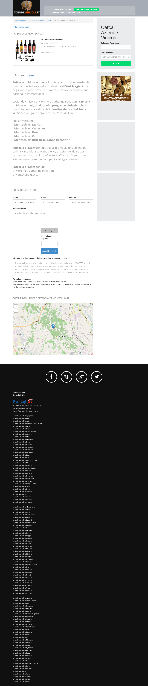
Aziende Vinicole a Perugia (22, 473)
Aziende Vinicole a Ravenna (23, 572)
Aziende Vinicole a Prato (21, 661)
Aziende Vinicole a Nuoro (22, 556)
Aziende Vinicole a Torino (22, 494)
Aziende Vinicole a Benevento (23, 515)
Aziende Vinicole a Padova (22, 650)
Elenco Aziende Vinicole (41, 21)
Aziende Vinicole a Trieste (22, 588)
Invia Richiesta (49, 251)
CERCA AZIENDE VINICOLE (61, 9)
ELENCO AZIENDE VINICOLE (86, 9)
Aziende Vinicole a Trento (22, 676)
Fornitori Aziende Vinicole (22, 408)
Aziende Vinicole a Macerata (23, 549)
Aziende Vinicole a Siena (21, 489)
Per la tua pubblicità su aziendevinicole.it (27, 406)
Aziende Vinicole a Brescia (22, 429)
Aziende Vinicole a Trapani (22, 585)
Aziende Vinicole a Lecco (21, 455)
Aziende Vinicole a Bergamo (23, 606)
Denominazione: (108, 53)
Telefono (72, 197)
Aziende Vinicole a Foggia (22, 536)
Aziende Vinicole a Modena (22, 554)
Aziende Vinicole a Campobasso (24, 522)
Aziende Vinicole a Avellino (22, 512)
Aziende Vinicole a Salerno (22, 486)
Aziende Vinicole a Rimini (22, 575)
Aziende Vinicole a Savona (22, 669)
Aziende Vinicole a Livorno (22, 546)
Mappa (31, 75)
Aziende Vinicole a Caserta (22, 434)
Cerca (116, 63)
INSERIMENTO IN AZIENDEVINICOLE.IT (66, 12)
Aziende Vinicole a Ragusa (22, 481)
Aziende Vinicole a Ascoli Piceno (24, 601)
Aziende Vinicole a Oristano (23, 559)
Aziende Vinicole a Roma (21, 666)
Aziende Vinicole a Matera (22, 551)
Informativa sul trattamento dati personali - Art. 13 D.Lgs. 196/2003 (41, 258)
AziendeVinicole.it (22, 21)
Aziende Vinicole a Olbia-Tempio (24, 468)
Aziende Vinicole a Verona (22, 682)
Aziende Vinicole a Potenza (22, 570)
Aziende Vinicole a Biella (21, 426)
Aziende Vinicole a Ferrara (22, 624)
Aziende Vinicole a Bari (21, 603)
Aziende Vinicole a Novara (22, 465)
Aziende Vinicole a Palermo (22, 471)
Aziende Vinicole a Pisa (21, 567)
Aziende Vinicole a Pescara (22, 655)
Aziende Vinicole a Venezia (22, 499)
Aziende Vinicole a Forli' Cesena (24, 627)
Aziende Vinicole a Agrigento (23, 416)
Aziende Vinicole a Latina (22, 543)
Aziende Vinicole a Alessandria (24, 507)
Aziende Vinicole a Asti (21, 421)
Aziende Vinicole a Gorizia (22, 629)
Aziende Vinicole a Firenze (22, 444)
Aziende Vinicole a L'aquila (22, 632)
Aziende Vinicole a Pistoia (22, 658)
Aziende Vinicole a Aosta (21, 418)
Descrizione (19, 75)
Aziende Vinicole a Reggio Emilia (24, 484)
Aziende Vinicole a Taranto (22, 492)
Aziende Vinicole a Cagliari (22, 611)
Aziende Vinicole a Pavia (21, 653)
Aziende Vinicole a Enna (21, 442)
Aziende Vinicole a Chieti (21, 437)
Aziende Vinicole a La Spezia (23, 452)
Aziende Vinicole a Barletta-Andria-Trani (27, 424)
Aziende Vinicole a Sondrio (22, 671)
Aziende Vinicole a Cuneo (22, 621)
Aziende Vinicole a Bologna (22, 517)
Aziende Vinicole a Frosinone (23, 447)
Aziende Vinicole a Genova (22, 538)
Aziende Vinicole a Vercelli (22, 590)
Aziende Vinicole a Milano (22, 463)
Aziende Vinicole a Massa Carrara (25, 460)
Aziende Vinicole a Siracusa (23, 580)
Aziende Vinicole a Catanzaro (23, 616)
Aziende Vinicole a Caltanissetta (24, 431)
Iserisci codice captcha (47, 237)
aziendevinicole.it (19, 392)
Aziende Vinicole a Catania (22, 525)
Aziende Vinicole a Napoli (22, 645)
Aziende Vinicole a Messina (22, 642)
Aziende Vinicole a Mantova (23, 640)
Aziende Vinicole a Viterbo (22, 593)
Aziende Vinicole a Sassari (22, 577)
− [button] (16, 310)
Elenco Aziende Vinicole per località (25, 411)
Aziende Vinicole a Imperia (22, 541)
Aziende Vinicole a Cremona (23, 439)
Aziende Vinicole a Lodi (21, 637)
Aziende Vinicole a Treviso (22, 497)
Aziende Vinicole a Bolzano (22, 608)
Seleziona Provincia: (110, 43)
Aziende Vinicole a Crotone (22, 530)
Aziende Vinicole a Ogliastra (23, 648)
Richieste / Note (19, 208)
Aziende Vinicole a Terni (21, 674)
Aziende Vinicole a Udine (22, 679)
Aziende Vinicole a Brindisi (22, 520)
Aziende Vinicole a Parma (22, 562)
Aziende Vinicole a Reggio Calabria (25, 663)
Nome (15, 197)
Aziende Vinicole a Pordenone (23, 478)
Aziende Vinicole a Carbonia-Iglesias (26, 614)
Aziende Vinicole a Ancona (22, 598)
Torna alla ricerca (21, 27)
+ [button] (16, 306)
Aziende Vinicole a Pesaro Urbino (25, 564)
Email (43, 197)
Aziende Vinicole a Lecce (21, 635)
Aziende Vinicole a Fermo (22, 533)
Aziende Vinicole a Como (22, 528)
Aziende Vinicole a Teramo (22, 583)
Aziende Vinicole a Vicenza (22, 502)
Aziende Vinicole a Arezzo (22, 509)
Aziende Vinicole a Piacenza (23, 476)
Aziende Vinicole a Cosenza (23, 619)
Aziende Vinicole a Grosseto (23, 450)
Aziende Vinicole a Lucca (21, 458)
